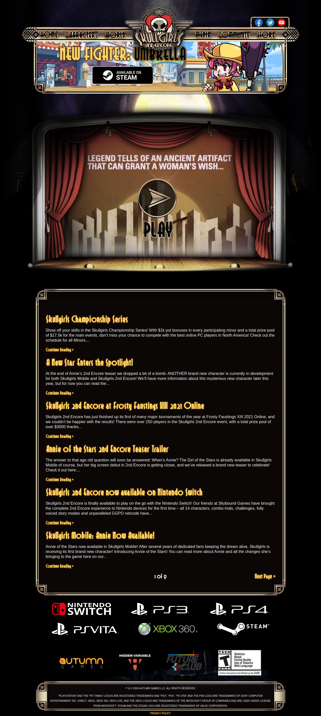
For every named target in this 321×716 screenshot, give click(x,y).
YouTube (282, 23)
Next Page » (265, 576)
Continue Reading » (60, 349)
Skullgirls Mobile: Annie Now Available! (100, 535)
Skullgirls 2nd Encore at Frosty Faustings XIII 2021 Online (125, 405)
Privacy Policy (160, 713)
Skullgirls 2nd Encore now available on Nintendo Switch (124, 492)
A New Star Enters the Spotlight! (89, 362)
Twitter (270, 23)
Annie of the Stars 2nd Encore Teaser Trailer (107, 448)
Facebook (259, 23)
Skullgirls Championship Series (87, 319)
